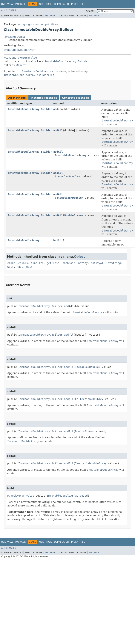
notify (83, 263)
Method (50, 15)
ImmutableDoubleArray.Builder (67, 61)
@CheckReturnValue (20, 495)
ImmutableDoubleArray (19, 49)
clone (11, 263)
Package (20, 4)
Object (21, 65)
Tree (49, 4)
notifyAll (98, 263)
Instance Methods (44, 97)
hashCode (68, 263)
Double (74, 176)
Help (83, 4)
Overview (7, 4)
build (57, 240)
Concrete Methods (75, 97)
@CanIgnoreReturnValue (20, 57)
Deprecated (61, 4)
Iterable (61, 176)
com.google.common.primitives (37, 24)
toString (114, 263)
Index (74, 4)
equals (23, 263)
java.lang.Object (14, 36)
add (55, 109)
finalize (37, 263)
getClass (53, 263)
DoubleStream (73, 215)
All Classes (8, 10)
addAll (58, 130)
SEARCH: (91, 11)
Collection (62, 197)
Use (41, 4)
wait (10, 266)
